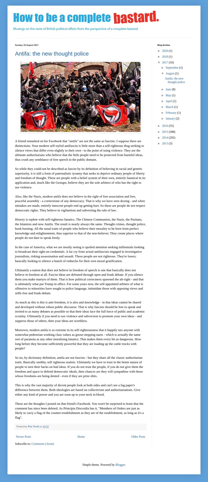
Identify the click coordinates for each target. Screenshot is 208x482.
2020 (165, 50)
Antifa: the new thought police (52, 54)
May (169, 95)
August (170, 73)
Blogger (120, 464)
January (171, 118)
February (171, 112)
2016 (165, 125)
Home (81, 436)
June (169, 89)
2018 (165, 56)
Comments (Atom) (42, 443)
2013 (165, 143)
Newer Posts (23, 436)
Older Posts (138, 436)
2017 (165, 62)
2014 (165, 137)
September (172, 67)
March (170, 106)
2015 (165, 131)
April (169, 101)
